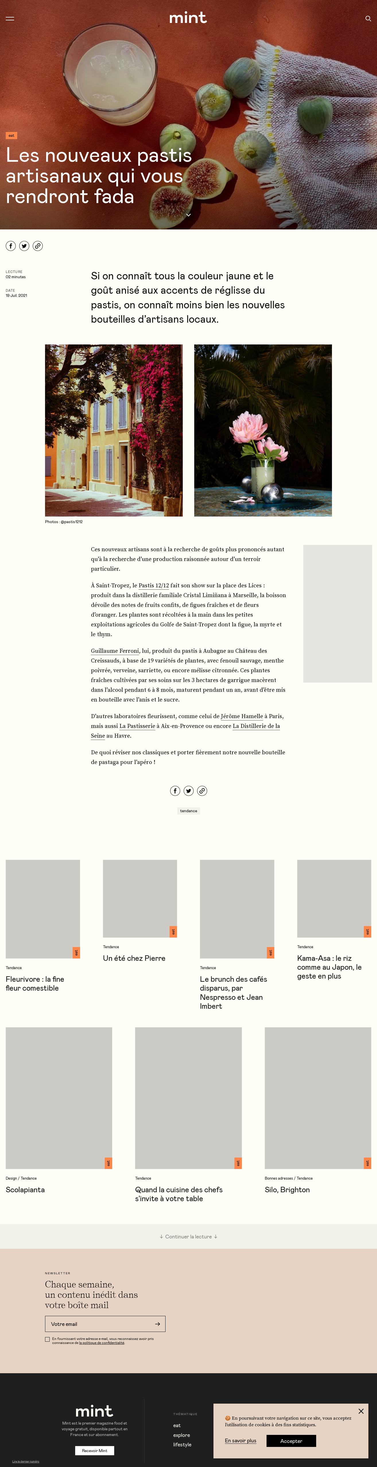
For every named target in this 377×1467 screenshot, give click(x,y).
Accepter (291, 1441)
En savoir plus (240, 1440)
